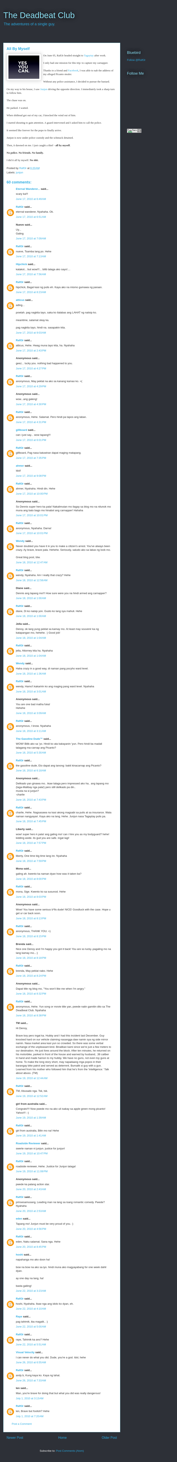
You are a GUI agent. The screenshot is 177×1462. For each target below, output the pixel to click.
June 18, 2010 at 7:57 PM (31, 842)
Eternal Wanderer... (28, 188)
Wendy (20, 541)
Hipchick (21, 264)
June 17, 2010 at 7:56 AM (31, 274)
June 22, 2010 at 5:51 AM (31, 1344)
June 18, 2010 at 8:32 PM (31, 993)
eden (19, 1218)
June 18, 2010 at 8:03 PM (31, 896)
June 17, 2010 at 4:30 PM (31, 404)
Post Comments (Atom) (70, 1450)
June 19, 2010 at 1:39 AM (31, 1117)
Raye (19, 1316)
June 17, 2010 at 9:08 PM (31, 475)
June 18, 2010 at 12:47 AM (32, 562)
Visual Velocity (25, 1352)
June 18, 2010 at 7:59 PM (31, 861)
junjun (19, 172)
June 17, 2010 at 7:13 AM (31, 256)
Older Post (109, 1437)
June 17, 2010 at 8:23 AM (31, 292)
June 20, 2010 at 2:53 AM (31, 1211)
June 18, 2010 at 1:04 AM (31, 637)
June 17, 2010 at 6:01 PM (31, 440)
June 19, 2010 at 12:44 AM (32, 1078)
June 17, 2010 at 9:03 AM (31, 332)
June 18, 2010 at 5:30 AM (31, 752)
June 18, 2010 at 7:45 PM (31, 821)
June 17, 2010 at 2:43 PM (31, 350)
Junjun (44, 89)
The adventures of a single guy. (29, 24)
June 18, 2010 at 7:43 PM (31, 799)
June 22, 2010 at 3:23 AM (31, 1290)
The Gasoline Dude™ (29, 738)
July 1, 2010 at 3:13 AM (29, 1398)
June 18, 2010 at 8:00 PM (31, 878)
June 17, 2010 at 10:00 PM (32, 493)
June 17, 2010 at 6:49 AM (31, 199)
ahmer (20, 465)
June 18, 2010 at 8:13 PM (31, 918)
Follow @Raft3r (136, 59)
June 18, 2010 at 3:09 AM (31, 713)
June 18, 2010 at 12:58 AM (32, 580)
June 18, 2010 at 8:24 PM (31, 975)
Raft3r (20, 206)
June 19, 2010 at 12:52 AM (32, 1096)
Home (62, 1437)
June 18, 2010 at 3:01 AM (31, 691)
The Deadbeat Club (39, 15)
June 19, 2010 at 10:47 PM (32, 1153)
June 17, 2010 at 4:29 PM (31, 386)
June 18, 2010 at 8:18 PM (31, 957)
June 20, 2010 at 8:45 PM (31, 1246)
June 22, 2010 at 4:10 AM (31, 1308)
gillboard (21, 429)
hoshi (19, 1254)
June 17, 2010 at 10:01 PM (32, 515)
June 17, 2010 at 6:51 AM (31, 216)
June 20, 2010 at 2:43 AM (31, 1189)
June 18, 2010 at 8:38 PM (31, 1015)
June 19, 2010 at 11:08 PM (32, 1171)
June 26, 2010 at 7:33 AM (31, 1380)
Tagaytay (89, 55)
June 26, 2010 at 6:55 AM (31, 1362)
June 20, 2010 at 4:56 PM (31, 1228)
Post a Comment (22, 1423)
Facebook (73, 70)
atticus (20, 299)
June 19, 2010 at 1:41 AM (31, 1135)
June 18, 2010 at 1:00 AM (31, 598)
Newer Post (15, 1437)
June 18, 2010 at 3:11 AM (31, 731)
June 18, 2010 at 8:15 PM (31, 936)
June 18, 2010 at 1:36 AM (31, 673)
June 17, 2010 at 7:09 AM (31, 238)
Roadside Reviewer (28, 1143)
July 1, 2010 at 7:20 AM (29, 1416)
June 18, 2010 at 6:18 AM (31, 770)
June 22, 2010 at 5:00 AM (31, 1326)
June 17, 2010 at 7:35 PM (31, 457)
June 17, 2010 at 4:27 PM (31, 368)
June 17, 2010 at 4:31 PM (31, 422)
